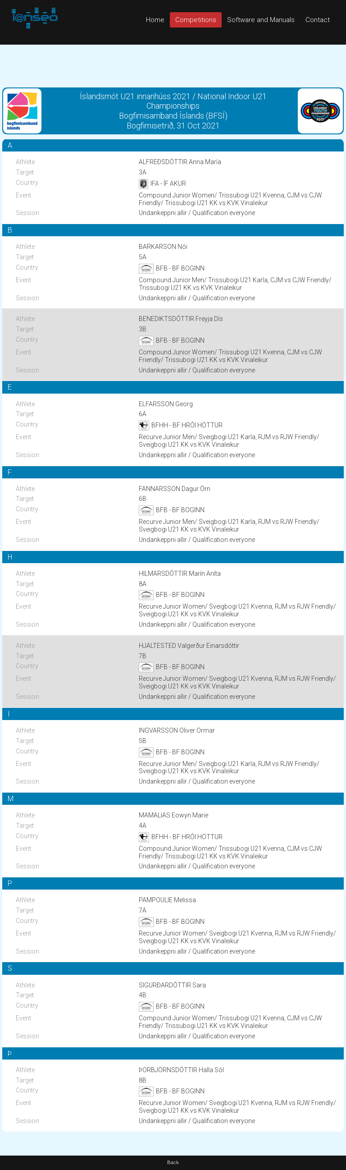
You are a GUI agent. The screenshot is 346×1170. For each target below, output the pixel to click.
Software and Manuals (261, 20)
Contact (317, 20)
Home (155, 20)
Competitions (195, 20)
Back (173, 1162)
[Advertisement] (173, 65)
